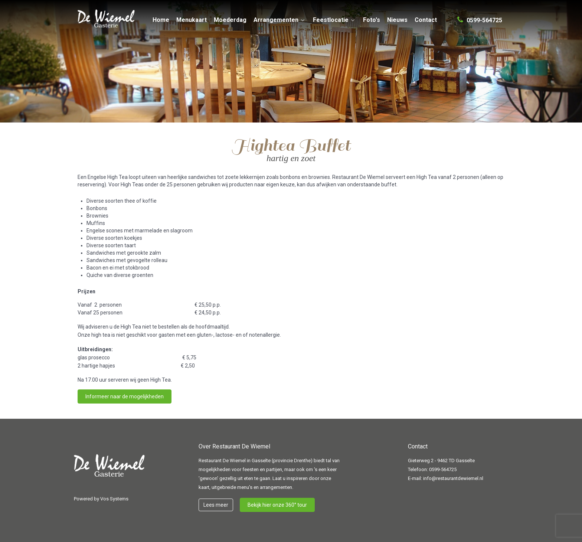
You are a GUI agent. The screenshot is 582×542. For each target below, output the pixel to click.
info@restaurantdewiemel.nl (453, 478)
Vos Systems (114, 499)
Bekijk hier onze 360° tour (277, 505)
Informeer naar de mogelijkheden (124, 396)
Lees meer (215, 505)
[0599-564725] (479, 17)
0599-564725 (443, 469)
